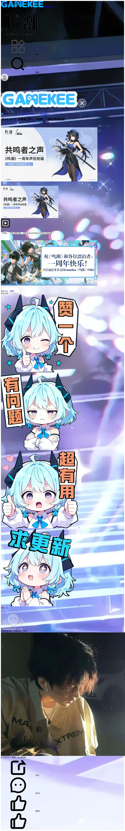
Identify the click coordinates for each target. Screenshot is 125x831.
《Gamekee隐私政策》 (27, 114)
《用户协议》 (44, 114)
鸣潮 (12, 291)
